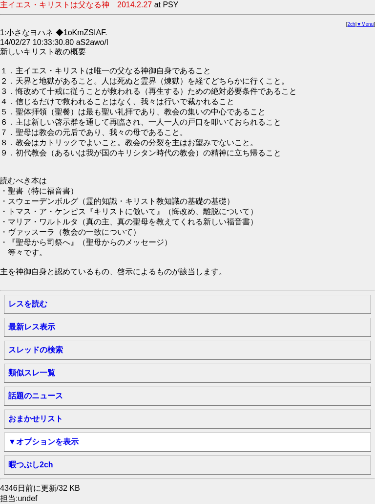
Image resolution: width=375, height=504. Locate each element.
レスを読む (27, 304)
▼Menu (365, 24)
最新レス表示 (31, 327)
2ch (351, 24)
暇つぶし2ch (30, 464)
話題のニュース (35, 396)
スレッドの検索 (35, 350)
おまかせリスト (35, 419)
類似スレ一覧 (31, 373)
